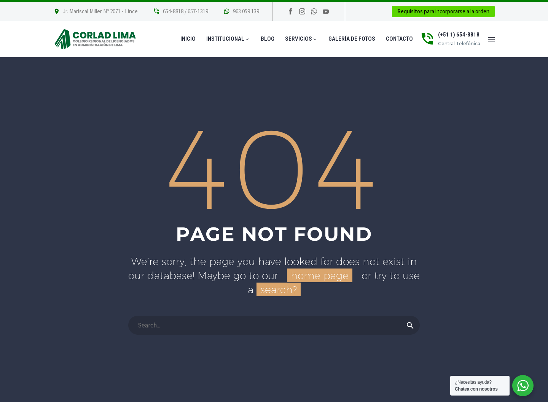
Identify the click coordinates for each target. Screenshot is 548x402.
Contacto (399, 38)
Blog (267, 38)
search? (278, 289)
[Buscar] (274, 325)
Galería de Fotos (351, 38)
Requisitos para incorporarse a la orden (443, 11)
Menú (491, 39)
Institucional (228, 38)
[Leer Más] (180, 11)
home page (320, 275)
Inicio (188, 38)
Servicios (301, 38)
